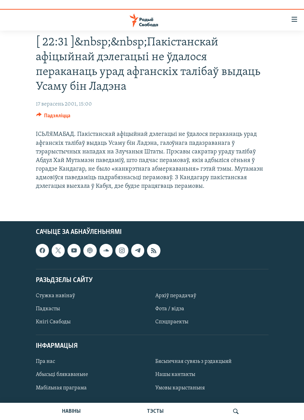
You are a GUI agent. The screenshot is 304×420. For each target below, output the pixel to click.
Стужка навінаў (55, 296)
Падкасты (48, 309)
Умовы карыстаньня (180, 387)
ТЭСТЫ (155, 411)
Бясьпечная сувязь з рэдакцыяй (193, 361)
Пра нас (45, 361)
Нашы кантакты (175, 374)
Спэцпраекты (171, 322)
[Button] (53, 117)
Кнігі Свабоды (53, 322)
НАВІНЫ (71, 411)
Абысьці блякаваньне (62, 374)
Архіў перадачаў (175, 296)
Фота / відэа (169, 309)
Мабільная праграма (61, 387)
